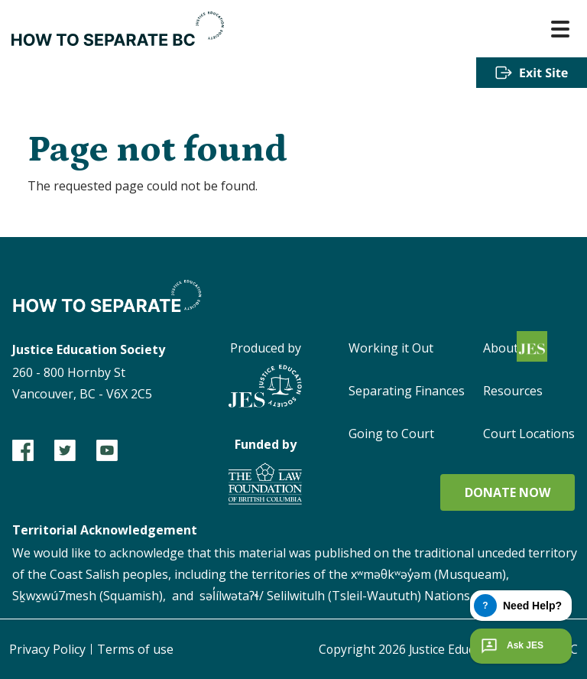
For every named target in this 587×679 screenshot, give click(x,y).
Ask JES (510, 646)
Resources (513, 390)
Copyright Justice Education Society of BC (445, 649)
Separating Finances (407, 390)
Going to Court (391, 433)
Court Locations (529, 433)
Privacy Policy (47, 649)
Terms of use (135, 649)
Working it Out (391, 348)
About (500, 348)
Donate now (507, 492)
